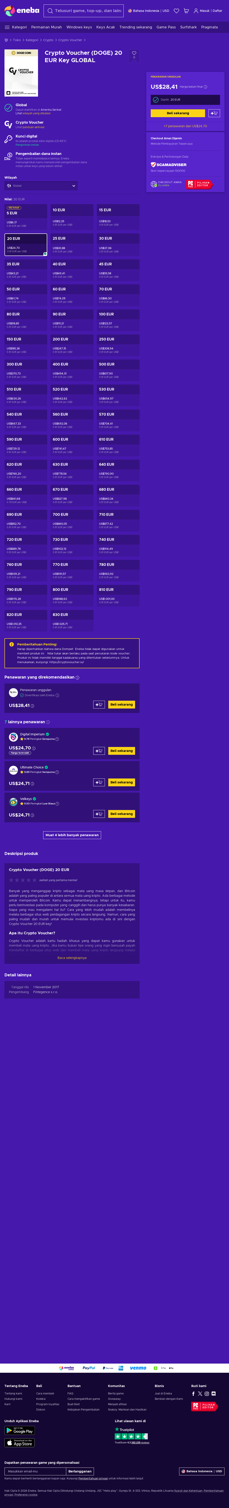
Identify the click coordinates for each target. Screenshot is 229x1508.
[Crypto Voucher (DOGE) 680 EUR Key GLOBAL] (118, 495)
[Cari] (83, 11)
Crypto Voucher (70, 40)
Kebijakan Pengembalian (84, 1409)
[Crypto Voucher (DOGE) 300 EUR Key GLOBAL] (25, 370)
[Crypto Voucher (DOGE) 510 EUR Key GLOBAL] (25, 395)
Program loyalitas (47, 1404)
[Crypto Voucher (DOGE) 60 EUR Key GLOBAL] (72, 295)
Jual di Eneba (163, 1393)
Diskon (40, 1409)
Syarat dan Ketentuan (188, 1490)
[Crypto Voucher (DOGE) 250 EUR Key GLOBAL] (118, 345)
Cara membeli (45, 1393)
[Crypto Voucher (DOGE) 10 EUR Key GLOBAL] (72, 217)
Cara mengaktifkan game (84, 1399)
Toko (17, 40)
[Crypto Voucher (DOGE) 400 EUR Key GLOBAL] (72, 370)
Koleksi (41, 1399)
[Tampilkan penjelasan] (57, 739)
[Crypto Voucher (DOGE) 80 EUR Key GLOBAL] (25, 320)
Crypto (48, 40)
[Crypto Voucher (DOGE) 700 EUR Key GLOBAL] (72, 520)
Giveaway (114, 1399)
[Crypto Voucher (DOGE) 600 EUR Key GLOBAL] (72, 445)
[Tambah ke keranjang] (214, 113)
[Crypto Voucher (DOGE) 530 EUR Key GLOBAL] (118, 395)
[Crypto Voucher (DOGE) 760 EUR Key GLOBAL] (25, 571)
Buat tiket (74, 1404)
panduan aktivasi (34, 127)
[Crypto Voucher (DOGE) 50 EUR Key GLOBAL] (25, 295)
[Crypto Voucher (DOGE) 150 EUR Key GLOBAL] (25, 345)
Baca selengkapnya (72, 1291)
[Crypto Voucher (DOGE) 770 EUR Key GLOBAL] (72, 571)
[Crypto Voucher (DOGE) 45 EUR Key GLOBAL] (118, 270)
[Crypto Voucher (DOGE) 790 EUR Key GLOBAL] (25, 596)
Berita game (116, 1393)
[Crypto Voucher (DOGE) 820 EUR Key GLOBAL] (25, 621)
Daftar (217, 11)
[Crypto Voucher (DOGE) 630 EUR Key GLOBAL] (72, 470)
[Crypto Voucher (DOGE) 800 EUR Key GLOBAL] (72, 596)
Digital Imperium (32, 734)
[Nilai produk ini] (24, 1214)
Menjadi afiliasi (117, 1404)
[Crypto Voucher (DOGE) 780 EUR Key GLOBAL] (118, 571)
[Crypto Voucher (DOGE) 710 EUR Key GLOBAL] (118, 520)
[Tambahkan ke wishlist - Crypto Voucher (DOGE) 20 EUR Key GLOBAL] (134, 56)
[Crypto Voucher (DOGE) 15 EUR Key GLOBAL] (118, 217)
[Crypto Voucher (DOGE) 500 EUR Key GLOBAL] (118, 370)
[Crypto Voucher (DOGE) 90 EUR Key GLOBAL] (72, 320)
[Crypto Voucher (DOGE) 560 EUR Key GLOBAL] (72, 420)
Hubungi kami (13, 1399)
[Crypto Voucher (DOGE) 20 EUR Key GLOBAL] (26, 245)
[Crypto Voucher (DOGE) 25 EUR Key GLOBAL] (72, 244)
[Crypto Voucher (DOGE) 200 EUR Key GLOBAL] (72, 345)
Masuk (201, 11)
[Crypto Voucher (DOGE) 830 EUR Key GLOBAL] (72, 621)
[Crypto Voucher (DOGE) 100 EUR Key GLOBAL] (118, 320)
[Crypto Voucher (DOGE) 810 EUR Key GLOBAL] (118, 596)
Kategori (32, 40)
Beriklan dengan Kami (169, 1399)
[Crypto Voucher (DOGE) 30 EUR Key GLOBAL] (118, 244)
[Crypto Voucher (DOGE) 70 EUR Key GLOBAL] (118, 295)
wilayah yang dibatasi (37, 113)
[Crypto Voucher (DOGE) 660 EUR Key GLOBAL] (25, 495)
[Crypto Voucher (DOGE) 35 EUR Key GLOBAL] (25, 270)
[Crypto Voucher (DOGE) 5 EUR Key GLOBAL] (25, 217)
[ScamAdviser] (169, 165)
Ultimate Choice (32, 767)
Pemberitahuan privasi (93, 1478)
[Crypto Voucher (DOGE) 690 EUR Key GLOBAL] (25, 520)
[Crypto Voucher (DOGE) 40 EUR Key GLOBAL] (72, 270)
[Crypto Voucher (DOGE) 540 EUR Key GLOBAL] (25, 420)
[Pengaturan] (149, 11)
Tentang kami (13, 1393)
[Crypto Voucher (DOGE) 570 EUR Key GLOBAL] (118, 420)
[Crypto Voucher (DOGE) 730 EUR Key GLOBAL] (72, 545)
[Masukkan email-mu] (35, 1471)
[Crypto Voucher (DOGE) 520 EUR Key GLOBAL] (72, 395)
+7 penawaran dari (185, 126)
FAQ (70, 1393)
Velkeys (26, 799)
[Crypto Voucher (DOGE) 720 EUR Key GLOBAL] (25, 545)
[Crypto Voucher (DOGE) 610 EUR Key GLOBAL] (118, 445)
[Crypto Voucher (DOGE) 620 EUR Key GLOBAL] (25, 470)
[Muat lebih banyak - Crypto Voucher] (8, 125)
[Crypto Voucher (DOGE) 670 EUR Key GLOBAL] (72, 495)
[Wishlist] (176, 10)
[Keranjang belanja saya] (186, 10)
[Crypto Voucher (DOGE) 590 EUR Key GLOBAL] (25, 445)
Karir (7, 1404)
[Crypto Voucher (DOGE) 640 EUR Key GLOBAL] (118, 470)
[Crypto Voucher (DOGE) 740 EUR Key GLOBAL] (118, 545)
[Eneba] (21, 10)
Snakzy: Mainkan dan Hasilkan (127, 1409)
